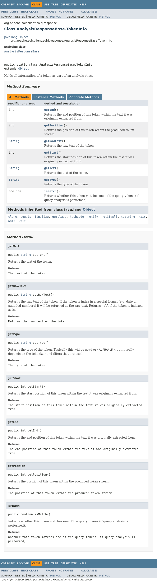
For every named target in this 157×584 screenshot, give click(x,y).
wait (142, 216)
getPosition (54, 125)
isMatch (50, 191)
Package (23, 4)
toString (128, 216)
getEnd (49, 109)
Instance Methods (49, 97)
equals (25, 216)
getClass (59, 216)
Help (83, 4)
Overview (8, 4)
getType (50, 179)
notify (92, 216)
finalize (41, 216)
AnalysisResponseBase (22, 51)
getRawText (53, 141)
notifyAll (109, 216)
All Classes (89, 11)
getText (50, 168)
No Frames (66, 11)
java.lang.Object (16, 37)
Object (23, 68)
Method (55, 16)
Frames (51, 11)
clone (12, 216)
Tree (54, 4)
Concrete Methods (84, 97)
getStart (51, 152)
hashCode (77, 216)
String (14, 141)
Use (46, 4)
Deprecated (68, 4)
